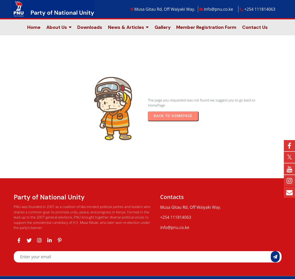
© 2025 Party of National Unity (147, 261)
